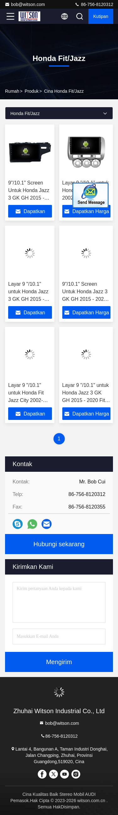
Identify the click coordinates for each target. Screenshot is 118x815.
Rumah (12, 91)
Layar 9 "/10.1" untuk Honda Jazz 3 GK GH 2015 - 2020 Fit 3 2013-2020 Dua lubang (28, 299)
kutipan (100, 16)
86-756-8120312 (94, 4)
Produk (31, 91)
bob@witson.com (25, 4)
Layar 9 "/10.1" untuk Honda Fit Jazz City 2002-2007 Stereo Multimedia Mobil (27, 400)
